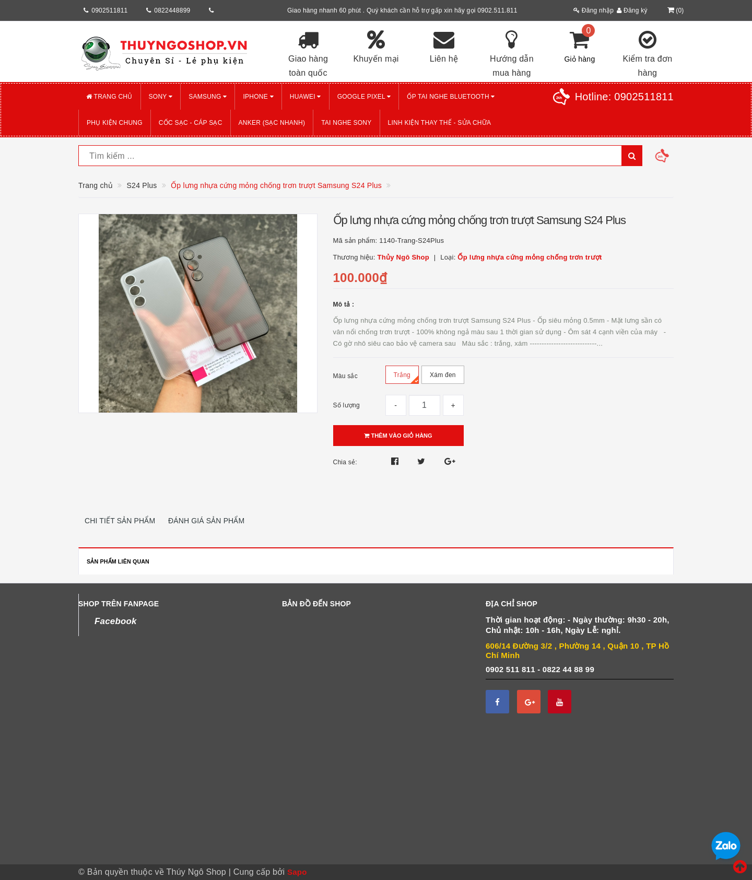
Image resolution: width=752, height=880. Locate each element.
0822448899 (172, 10)
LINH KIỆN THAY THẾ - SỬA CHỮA (439, 122)
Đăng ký (632, 10)
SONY (161, 96)
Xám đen (443, 377)
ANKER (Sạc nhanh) (272, 122)
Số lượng (346, 405)
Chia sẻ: (345, 462)
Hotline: (624, 96)
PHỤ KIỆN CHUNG (115, 122)
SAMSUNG (208, 96)
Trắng (406, 377)
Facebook (116, 621)
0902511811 (109, 10)
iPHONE (258, 96)
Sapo (297, 871)
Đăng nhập (593, 10)
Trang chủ (109, 96)
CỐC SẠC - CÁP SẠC (190, 122)
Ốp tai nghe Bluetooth (451, 96)
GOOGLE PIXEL (364, 96)
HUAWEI (305, 96)
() (674, 10)
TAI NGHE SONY (346, 122)
